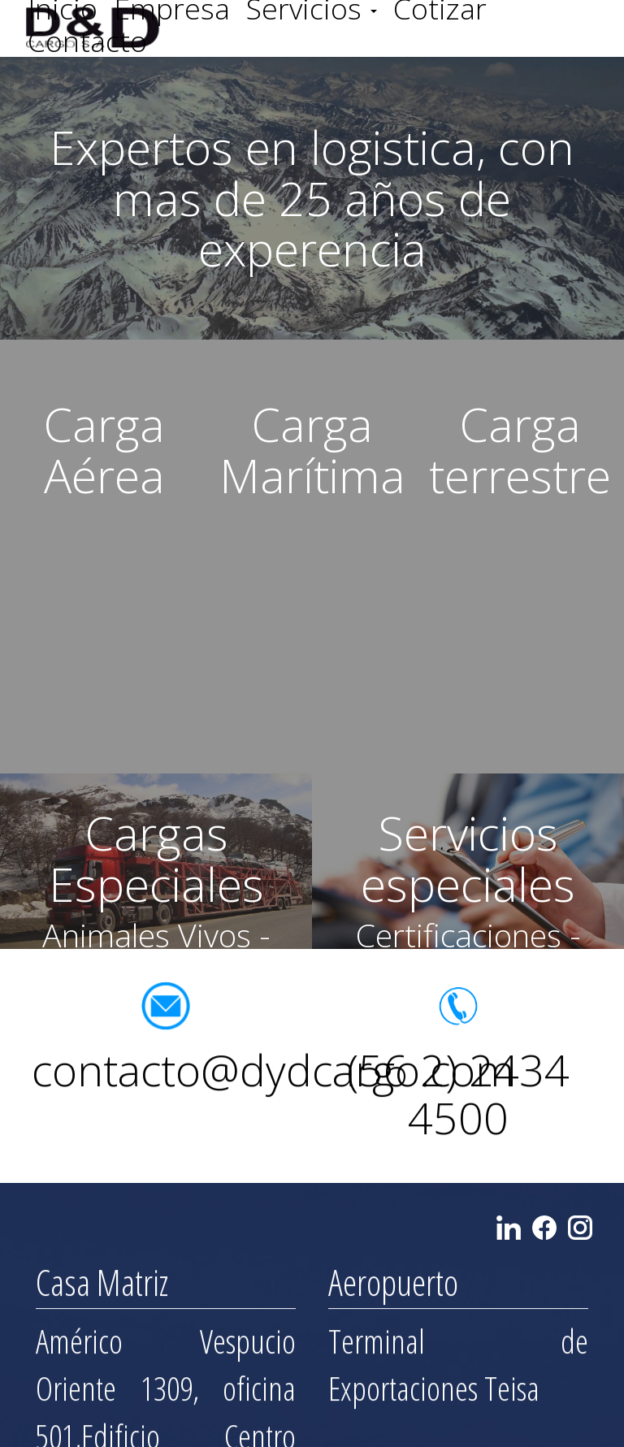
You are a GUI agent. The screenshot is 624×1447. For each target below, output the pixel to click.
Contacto (87, 40)
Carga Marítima (312, 449)
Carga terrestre (520, 449)
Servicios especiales (468, 858)
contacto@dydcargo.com (273, 1074)
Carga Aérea (104, 449)
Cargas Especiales (156, 858)
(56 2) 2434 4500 (458, 1098)
